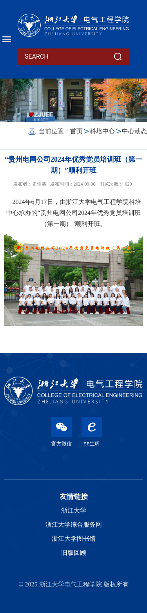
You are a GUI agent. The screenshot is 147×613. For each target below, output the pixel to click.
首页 (76, 131)
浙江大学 (73, 510)
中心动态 (134, 131)
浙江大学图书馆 (74, 538)
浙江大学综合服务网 (73, 524)
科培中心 (102, 131)
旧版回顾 (73, 552)
